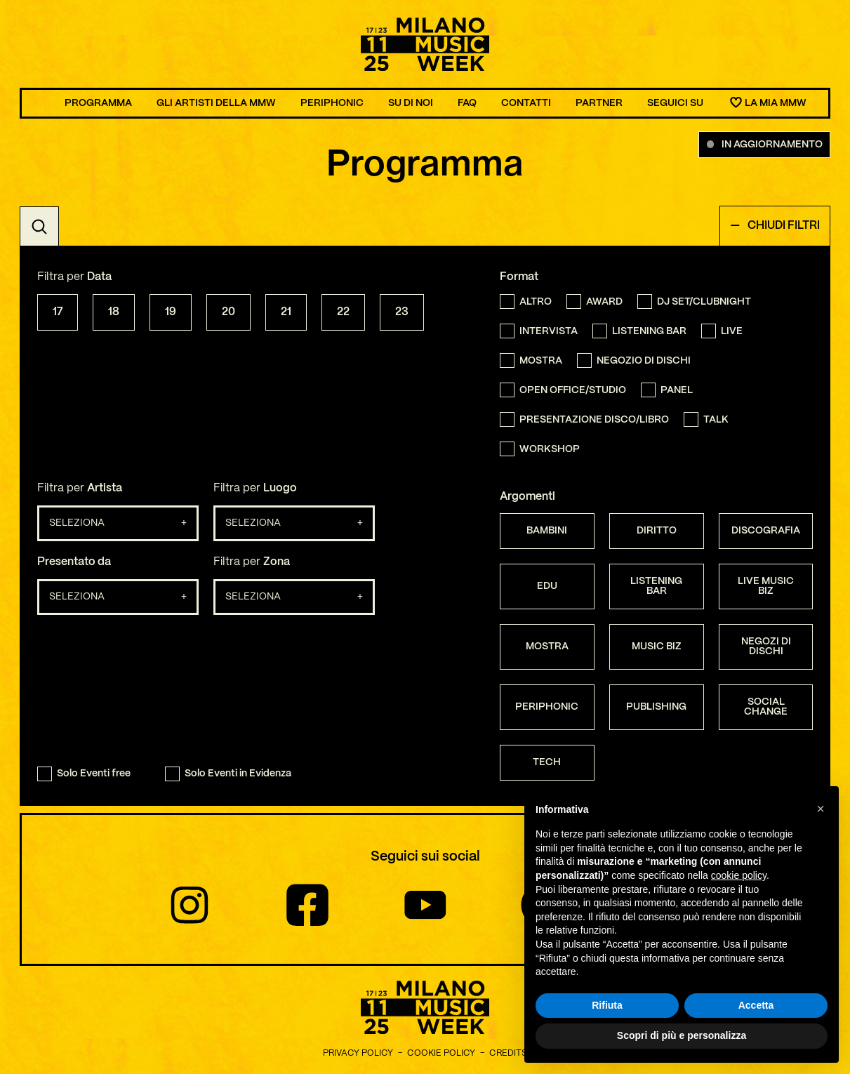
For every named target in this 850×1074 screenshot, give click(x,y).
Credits (508, 1053)
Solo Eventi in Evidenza (228, 774)
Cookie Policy (441, 1053)
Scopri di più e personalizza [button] (681, 1036)
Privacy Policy (358, 1053)
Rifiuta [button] (607, 1005)
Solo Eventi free (84, 774)
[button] (820, 808)
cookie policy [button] (738, 875)
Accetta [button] (756, 1005)
